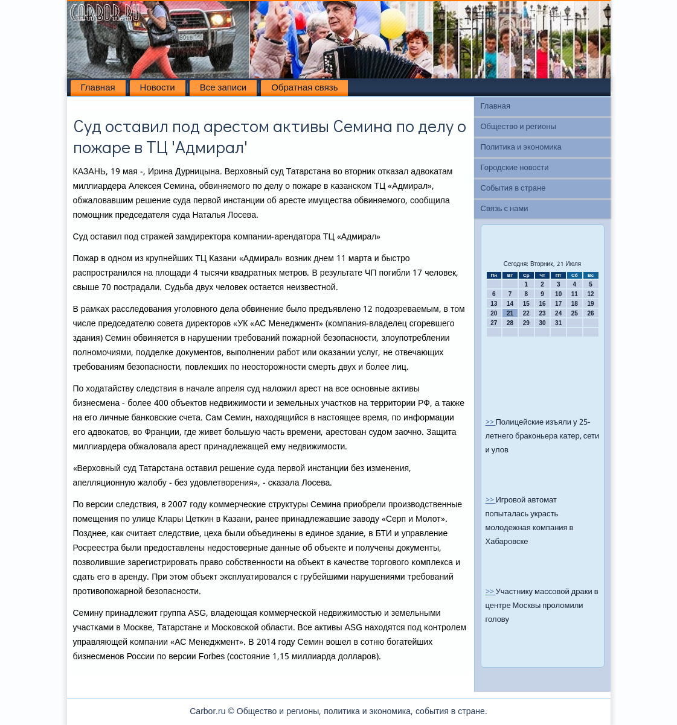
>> (491, 422)
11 (574, 294)
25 (574, 313)
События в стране (513, 188)
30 (542, 323)
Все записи (223, 88)
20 (493, 313)
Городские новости (515, 168)
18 (574, 303)
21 (510, 313)
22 (526, 313)
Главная (98, 88)
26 (591, 313)
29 (526, 323)
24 (558, 313)
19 (591, 303)
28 (510, 323)
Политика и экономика (521, 147)
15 (526, 303)
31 (558, 323)
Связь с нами (504, 209)
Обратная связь (304, 88)
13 (493, 303)
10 (558, 294)
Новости (157, 88)
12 (591, 294)
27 (493, 323)
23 (542, 313)
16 (542, 303)
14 (510, 303)
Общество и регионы (518, 127)
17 (558, 303)
